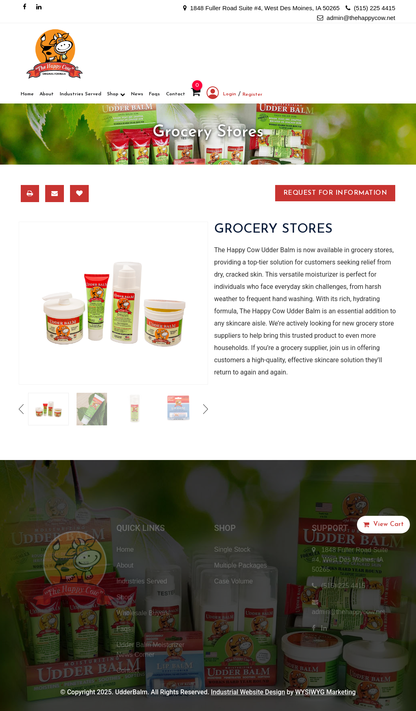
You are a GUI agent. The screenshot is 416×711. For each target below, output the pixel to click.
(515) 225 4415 (370, 7)
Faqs (154, 94)
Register (253, 94)
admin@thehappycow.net (356, 17)
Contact (175, 94)
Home (27, 94)
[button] (383, 524)
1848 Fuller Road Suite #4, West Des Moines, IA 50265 (261, 7)
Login (221, 94)
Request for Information (335, 193)
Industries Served (80, 94)
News (137, 94)
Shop (116, 94)
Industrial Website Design (248, 692)
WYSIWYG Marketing (325, 692)
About (46, 94)
